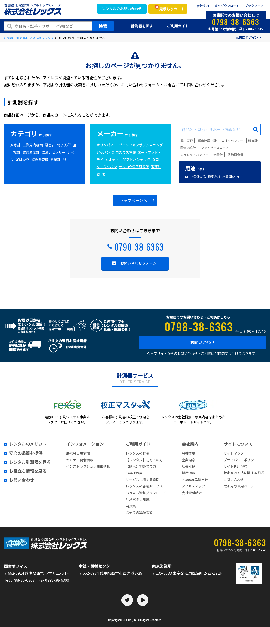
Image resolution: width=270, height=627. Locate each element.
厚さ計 (15, 144)
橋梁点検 (214, 176)
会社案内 (203, 6)
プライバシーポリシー (240, 459)
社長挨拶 (188, 466)
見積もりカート (170, 8)
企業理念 (188, 459)
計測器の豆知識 (137, 499)
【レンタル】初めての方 (144, 459)
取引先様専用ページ (239, 486)
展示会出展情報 (78, 453)
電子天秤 (64, 144)
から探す (31, 135)
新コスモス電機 (124, 152)
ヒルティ (112, 159)
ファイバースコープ (214, 147)
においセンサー (53, 152)
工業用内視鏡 (33, 144)
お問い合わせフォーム (138, 263)
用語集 (131, 505)
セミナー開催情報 (79, 459)
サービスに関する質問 (142, 479)
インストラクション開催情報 (88, 466)
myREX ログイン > (248, 37)
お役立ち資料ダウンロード (146, 492)
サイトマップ (234, 453)
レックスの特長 (137, 453)
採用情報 (188, 472)
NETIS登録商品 (195, 176)
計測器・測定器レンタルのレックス (29, 37)
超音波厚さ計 (207, 140)
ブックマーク (254, 6)
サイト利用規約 (235, 466)
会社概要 (188, 453)
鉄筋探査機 (39, 159)
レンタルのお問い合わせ (122, 8)
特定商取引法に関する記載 (244, 472)
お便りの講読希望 (139, 512)
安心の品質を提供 (25, 453)
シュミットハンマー (194, 154)
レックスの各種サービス (144, 486)
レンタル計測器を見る (30, 462)
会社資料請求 (192, 492)
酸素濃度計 (31, 152)
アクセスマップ (193, 486)
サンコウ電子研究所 (134, 166)
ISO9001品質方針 (195, 479)
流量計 (55, 159)
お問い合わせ (202, 342)
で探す (195, 169)
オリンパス (105, 144)
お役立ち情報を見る (27, 471)
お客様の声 (134, 472)
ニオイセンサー (232, 140)
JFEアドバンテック (135, 159)
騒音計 (50, 144)
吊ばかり (22, 159)
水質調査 (228, 176)
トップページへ (133, 200)
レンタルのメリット (27, 444)
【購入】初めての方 (141, 466)
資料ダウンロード (226, 6)
